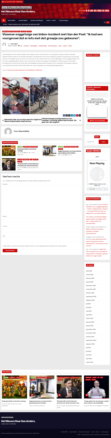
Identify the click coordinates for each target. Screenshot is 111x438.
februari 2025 (90, 322)
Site (4, 236)
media (107, 10)
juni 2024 (88, 351)
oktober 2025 (90, 293)
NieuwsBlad (14, 44)
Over (92, 10)
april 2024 (89, 359)
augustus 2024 (90, 344)
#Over (59, 46)
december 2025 (91, 285)
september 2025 (91, 296)
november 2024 (91, 333)
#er (21, 46)
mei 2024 (89, 355)
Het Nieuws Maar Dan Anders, (18, 11)
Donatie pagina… (64, 20)
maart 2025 (89, 318)
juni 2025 (88, 307)
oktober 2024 (90, 337)
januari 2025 (89, 326)
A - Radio (20, 146)
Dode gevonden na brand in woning (14, 401)
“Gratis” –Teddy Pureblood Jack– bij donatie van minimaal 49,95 (21, 24)
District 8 (68, 155)
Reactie (5, 184)
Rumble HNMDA (23, 20)
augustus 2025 (90, 300)
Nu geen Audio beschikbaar (97, 189)
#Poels (70, 46)
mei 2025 (88, 311)
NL (15, 31)
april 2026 (89, 271)
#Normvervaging (52, 46)
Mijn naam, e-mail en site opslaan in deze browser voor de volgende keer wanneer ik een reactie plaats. (35, 246)
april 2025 (89, 315)
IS (86, 10)
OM (103, 10)
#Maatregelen (33, 46)
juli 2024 (88, 348)
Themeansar (36, 433)
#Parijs (65, 46)
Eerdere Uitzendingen (37, 20)
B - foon (20, 159)
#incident (26, 46)
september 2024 (91, 340)
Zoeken (103, 142)
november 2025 (91, 289)
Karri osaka (89, 217)
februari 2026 (90, 278)
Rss (19, 31)
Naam (5, 216)
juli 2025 (88, 304)
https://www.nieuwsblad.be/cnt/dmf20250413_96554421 (24, 70)
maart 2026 (89, 275)
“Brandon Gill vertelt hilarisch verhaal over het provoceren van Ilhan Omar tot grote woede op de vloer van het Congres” (68, 404)
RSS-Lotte (24, 31)
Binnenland (5, 31)
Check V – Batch (51, 20)
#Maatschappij (42, 46)
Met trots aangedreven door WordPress (11, 433)
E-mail (5, 226)
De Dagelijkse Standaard (101, 405)
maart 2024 (89, 362)
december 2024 (91, 329)
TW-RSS (29, 31)
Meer (95, 10)
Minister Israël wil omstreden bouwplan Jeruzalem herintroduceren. (94, 231)
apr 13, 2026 (20, 152)
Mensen (99, 10)
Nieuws (11, 31)
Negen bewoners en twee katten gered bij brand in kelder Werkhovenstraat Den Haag (69, 153)
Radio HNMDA (11, 20)
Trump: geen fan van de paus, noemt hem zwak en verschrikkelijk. (96, 402)
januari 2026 (89, 282)
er (88, 10)
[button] (104, 22)
